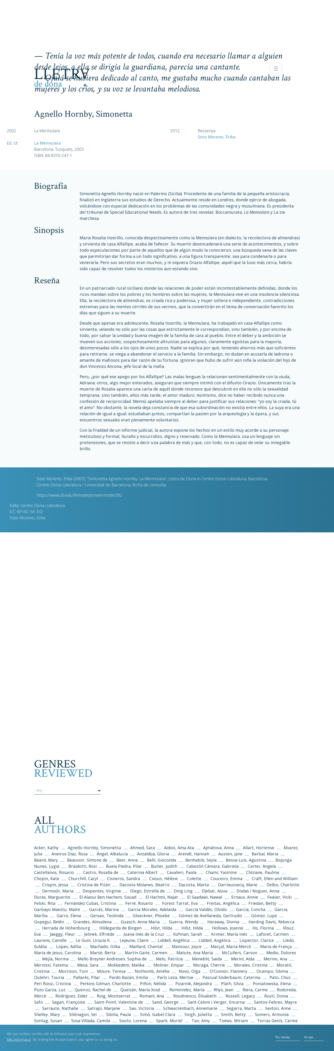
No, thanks (282, 1037)
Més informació (19, 1040)
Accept (308, 1037)
